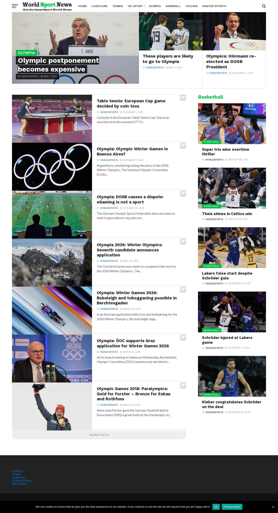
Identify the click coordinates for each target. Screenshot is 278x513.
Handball (173, 6)
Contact (17, 471)
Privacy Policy (22, 480)
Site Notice (19, 483)
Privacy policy (232, 506)
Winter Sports (214, 6)
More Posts (99, 434)
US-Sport (135, 6)
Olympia (155, 6)
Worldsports (155, 68)
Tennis (117, 6)
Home (82, 6)
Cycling (191, 6)
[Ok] (273, 507)
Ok (216, 506)
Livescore (100, 6)
